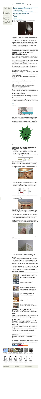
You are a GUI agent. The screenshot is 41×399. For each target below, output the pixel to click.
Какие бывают (15, 16)
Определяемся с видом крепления (18, 10)
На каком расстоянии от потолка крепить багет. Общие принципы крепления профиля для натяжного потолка (25, 7)
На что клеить (15, 18)
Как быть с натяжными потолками (18, 19)
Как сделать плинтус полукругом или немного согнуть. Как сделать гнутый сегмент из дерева (7, 13)
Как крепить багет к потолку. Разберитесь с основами (19, 15)
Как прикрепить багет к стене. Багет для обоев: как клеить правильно (21, 13)
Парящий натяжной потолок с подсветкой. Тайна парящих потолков (6, 18)
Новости (20, 3)
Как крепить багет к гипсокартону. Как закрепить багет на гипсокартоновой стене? (22, 8)
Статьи (23, 3)
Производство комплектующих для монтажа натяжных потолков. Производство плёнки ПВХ (7, 9)
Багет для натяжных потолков (20, 1)
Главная (17, 3)
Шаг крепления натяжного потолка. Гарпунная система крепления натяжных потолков (23, 11)
